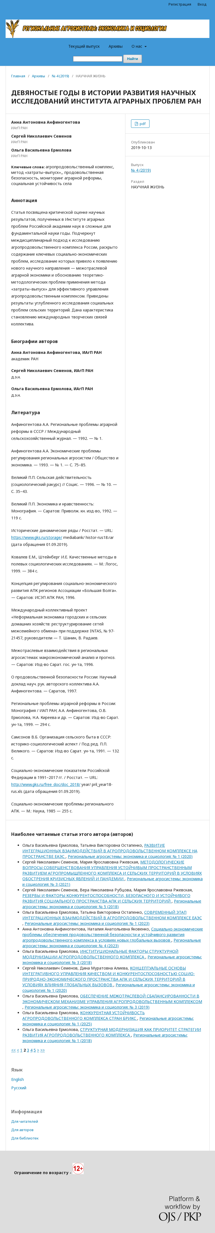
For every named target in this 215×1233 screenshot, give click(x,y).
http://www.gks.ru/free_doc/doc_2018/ (45, 784)
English (17, 1079)
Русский (18, 1087)
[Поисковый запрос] (97, 59)
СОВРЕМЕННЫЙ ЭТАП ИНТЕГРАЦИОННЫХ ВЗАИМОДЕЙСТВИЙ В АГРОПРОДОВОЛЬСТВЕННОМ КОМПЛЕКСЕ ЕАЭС (112, 915)
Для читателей (24, 1121)
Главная (18, 75)
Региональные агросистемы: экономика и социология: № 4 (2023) (111, 942)
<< (13, 1050)
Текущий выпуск (84, 46)
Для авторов (22, 1129)
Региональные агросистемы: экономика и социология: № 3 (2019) (87, 1007)
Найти (132, 59)
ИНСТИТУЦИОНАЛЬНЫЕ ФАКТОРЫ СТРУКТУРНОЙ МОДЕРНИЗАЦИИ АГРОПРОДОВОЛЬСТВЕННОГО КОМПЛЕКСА (100, 954)
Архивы (116, 46)
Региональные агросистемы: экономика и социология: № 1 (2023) (87, 923)
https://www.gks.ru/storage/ (36, 537)
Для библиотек (25, 1138)
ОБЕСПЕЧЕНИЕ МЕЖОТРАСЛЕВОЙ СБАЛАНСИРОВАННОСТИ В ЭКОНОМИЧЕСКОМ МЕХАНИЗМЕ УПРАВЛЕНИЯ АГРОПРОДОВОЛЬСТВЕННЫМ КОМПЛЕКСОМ (112, 998)
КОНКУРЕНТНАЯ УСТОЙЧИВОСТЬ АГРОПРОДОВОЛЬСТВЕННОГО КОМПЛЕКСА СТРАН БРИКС (83, 1015)
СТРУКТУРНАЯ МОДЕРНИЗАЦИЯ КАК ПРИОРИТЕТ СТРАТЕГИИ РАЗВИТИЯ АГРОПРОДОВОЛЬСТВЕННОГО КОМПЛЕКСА (111, 1032)
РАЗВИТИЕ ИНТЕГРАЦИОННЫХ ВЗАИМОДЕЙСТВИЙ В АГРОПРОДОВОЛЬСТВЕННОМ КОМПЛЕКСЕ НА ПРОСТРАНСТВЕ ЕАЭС (109, 851)
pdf (142, 123)
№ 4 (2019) (60, 75)
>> (42, 1050)
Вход (202, 4)
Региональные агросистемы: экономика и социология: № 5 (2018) (111, 903)
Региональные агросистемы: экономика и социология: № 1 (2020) (130, 856)
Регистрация (180, 4)
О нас (137, 46)
